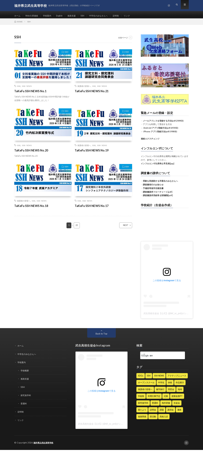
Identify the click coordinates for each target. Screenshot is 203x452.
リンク (133, 15)
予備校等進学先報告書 (153, 190)
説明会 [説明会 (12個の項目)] (153, 412)
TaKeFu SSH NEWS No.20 (31, 152)
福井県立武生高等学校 (44, 445)
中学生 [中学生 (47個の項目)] (161, 384)
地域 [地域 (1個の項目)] (180, 391)
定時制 (121, 15)
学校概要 (25, 372)
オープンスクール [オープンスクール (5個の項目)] (146, 384)
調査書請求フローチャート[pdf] (157, 194)
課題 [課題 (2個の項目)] (162, 412)
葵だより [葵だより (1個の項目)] (142, 412)
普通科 (24, 405)
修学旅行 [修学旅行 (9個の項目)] (160, 391)
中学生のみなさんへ (103, 15)
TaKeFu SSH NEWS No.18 (31, 208)
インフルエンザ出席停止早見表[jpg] (157, 165)
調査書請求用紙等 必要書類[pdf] (158, 197)
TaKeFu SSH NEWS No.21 (92, 93)
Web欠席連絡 (32, 15)
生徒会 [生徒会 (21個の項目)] (177, 405)
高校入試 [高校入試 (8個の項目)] (164, 418)
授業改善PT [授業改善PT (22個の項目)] (177, 398)
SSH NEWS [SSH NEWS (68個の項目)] (159, 378)
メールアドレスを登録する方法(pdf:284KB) (163, 123)
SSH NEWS (27, 88)
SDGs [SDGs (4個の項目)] (140, 378)
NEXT (123, 227)
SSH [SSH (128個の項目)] (149, 378)
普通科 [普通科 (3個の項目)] (155, 405)
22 (77, 227)
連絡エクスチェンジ (150, 140)
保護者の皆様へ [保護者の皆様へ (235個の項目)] (145, 391)
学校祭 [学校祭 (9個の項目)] (141, 398)
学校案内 (48, 15)
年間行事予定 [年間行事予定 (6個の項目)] (154, 398)
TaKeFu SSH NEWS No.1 (30, 93)
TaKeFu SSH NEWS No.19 (92, 152)
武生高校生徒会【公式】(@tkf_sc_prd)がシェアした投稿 (172, 315)
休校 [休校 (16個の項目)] (170, 384)
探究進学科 (26, 397)
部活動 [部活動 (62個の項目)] (153, 418)
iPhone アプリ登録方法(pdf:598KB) (160, 133)
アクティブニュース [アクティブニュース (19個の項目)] (177, 378)
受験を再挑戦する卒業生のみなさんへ (160, 183)
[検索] (158, 358)
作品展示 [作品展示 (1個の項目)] (180, 384)
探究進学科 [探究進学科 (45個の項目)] (143, 405)
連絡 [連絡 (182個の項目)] (179, 412)
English (61, 15)
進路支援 (74, 15)
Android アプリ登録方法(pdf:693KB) (160, 130)
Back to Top (102, 335)
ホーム (17, 15)
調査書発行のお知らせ (153, 186)
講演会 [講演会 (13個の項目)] (170, 412)
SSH (86, 15)
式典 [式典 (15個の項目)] (166, 398)
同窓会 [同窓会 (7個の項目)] (171, 391)
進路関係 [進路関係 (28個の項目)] (142, 418)
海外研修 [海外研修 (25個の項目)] (166, 405)
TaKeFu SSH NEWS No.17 (92, 208)
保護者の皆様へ (84, 88)
